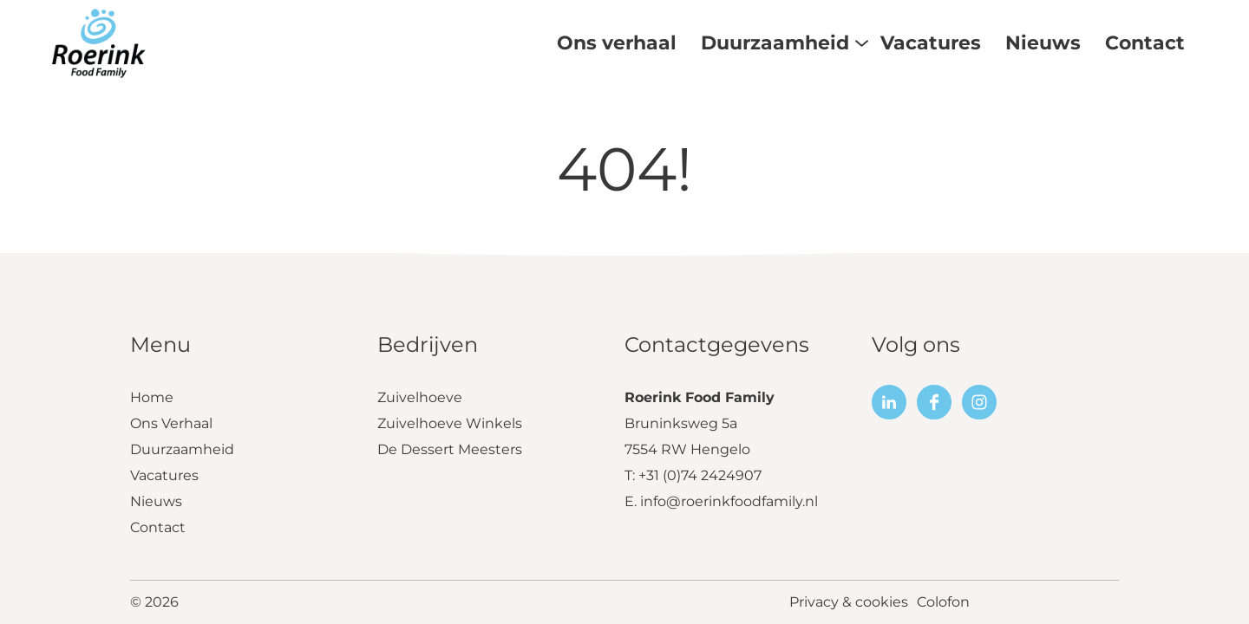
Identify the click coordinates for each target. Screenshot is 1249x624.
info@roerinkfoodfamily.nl (729, 501)
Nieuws (156, 501)
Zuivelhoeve (419, 397)
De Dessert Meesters (449, 449)
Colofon (943, 602)
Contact (158, 527)
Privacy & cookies (848, 602)
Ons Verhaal (171, 423)
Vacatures (164, 475)
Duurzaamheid (182, 449)
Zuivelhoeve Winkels (449, 423)
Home (151, 397)
